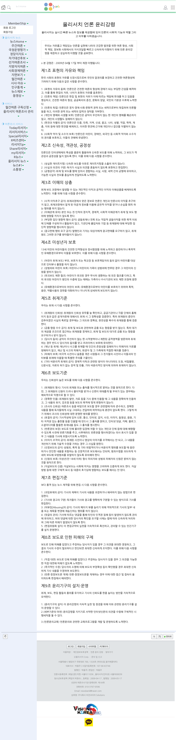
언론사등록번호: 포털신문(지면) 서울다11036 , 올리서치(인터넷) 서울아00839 (88, 674)
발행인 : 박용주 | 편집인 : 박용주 (88, 670)
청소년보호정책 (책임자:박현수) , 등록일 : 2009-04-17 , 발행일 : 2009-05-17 (88, 679)
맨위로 (168, 637)
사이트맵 (92, 647)
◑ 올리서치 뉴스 (11, 37)
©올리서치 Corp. (81, 657)
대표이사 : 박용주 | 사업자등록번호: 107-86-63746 (88, 666)
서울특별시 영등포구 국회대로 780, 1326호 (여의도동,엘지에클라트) (88, 662)
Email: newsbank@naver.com (87, 691)
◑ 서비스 (7, 103)
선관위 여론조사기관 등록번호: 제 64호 (88, 683)
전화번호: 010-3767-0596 (88, 687)
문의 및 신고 (96, 657)
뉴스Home (21, 6)
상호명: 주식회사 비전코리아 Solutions (88, 695)
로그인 (71, 647)
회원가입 (8, 32)
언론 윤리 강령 (97, 652)
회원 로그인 (9, 27)
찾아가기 (109, 652)
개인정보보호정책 (80, 652)
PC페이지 (104, 647)
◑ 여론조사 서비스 (12, 123)
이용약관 (67, 652)
